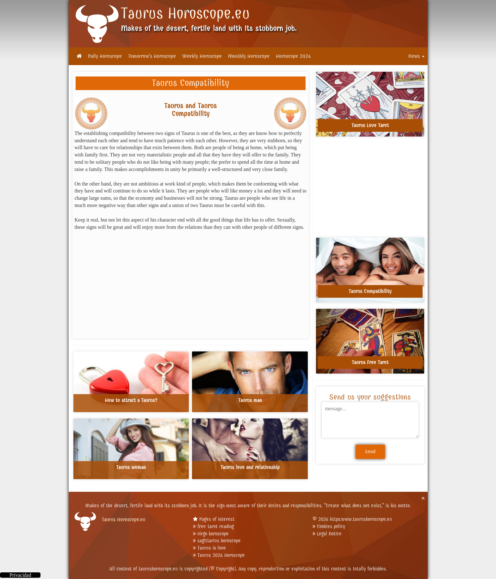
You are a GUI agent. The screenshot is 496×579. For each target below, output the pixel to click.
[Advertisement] (191, 282)
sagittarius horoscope (219, 541)
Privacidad (20, 575)
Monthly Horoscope (249, 56)
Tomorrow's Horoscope (152, 56)
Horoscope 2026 (293, 56)
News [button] (416, 56)
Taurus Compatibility (190, 82)
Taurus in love (211, 548)
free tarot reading (215, 526)
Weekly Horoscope (202, 56)
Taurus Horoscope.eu (185, 13)
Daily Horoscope (105, 56)
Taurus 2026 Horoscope (221, 555)
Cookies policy (331, 526)
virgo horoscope (213, 534)
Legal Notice (329, 534)
